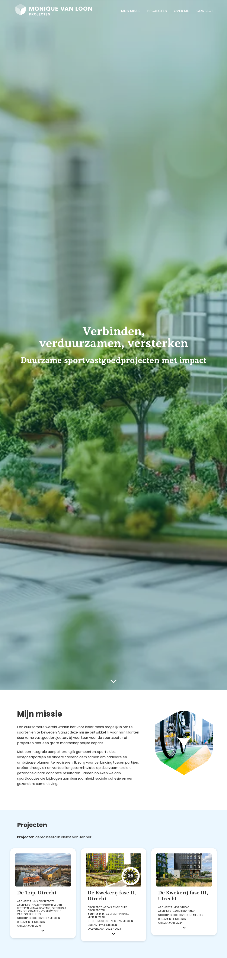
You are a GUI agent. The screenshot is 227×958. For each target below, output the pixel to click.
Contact (204, 10)
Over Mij (182, 10)
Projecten (157, 10)
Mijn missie (130, 10)
